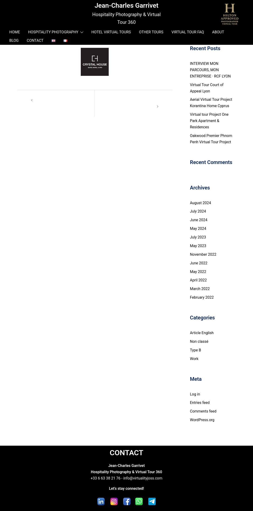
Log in (195, 394)
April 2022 (198, 280)
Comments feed (203, 411)
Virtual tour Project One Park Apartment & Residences (209, 120)
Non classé (199, 341)
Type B (195, 350)
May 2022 (198, 272)
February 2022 (202, 297)
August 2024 (200, 203)
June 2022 (198, 263)
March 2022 (200, 289)
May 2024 (198, 228)
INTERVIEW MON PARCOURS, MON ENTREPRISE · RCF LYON (210, 69)
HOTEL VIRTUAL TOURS (111, 32)
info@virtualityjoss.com (142, 478)
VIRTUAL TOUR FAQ (188, 32)
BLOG (14, 40)
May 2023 (198, 246)
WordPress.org (202, 420)
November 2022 (203, 254)
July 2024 (198, 211)
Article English (202, 333)
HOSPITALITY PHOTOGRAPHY (53, 32)
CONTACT (35, 40)
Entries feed (200, 402)
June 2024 (198, 220)
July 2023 (198, 237)
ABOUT (218, 32)
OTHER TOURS (151, 32)
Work (194, 359)
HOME (14, 32)
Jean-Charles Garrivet (126, 5)
